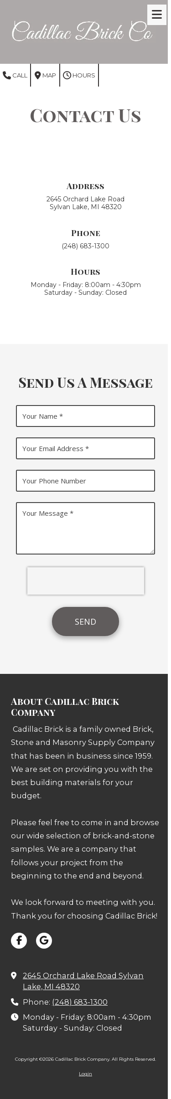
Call (15, 76)
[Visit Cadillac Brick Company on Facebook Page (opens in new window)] (19, 941)
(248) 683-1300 (80, 1002)
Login (85, 1074)
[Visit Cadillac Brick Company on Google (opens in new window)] (44, 941)
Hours (79, 76)
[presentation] (85, 581)
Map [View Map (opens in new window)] (45, 76)
